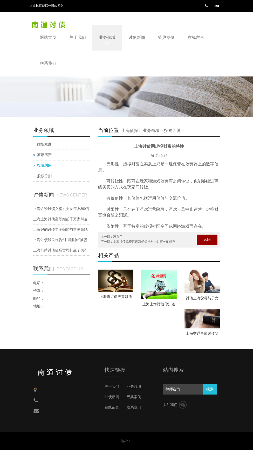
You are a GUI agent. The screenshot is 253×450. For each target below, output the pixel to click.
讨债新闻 (136, 37)
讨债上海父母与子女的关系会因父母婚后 (202, 300)
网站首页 (48, 37)
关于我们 (77, 37)
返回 (207, 240)
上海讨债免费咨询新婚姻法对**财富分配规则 (144, 241)
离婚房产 (44, 155)
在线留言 (196, 37)
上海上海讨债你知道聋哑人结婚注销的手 (158, 306)
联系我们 (48, 63)
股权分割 (44, 176)
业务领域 (107, 37)
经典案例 (166, 37)
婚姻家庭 (44, 144)
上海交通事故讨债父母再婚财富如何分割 (202, 335)
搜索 (210, 389)
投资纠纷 (172, 130)
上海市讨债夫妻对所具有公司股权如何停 (115, 298)
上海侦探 (129, 130)
